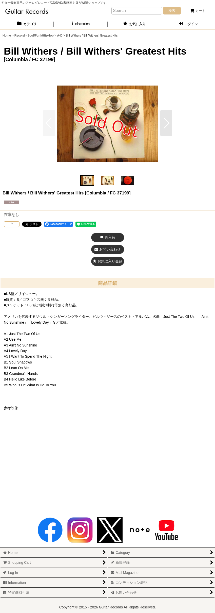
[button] (80, 24)
